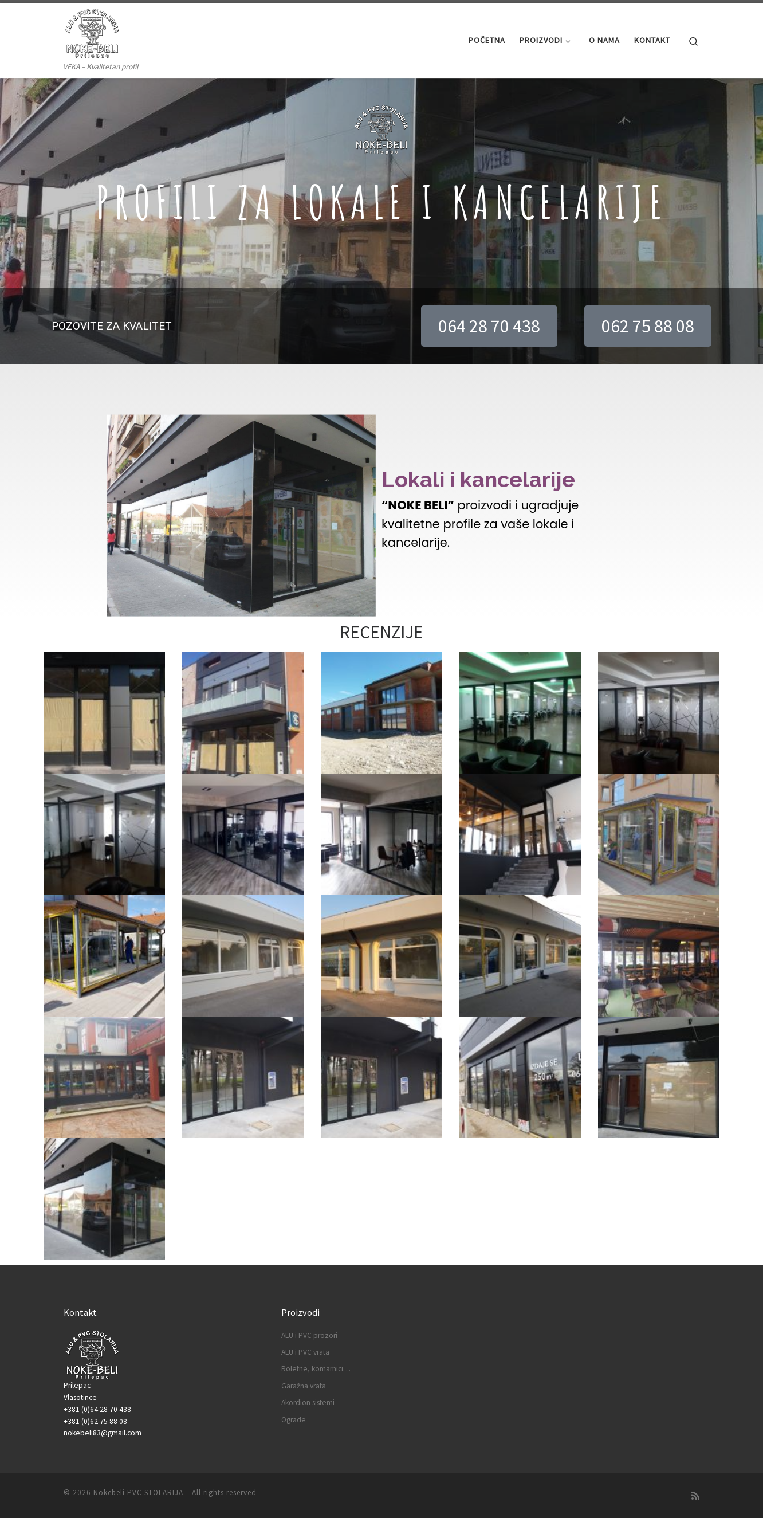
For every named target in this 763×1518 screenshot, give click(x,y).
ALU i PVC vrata (305, 1352)
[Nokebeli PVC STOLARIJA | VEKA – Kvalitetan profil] (92, 32)
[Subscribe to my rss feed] (695, 1496)
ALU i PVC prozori (309, 1335)
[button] (489, 326)
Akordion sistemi (308, 1402)
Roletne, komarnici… (316, 1369)
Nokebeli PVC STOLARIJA (138, 1492)
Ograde (293, 1420)
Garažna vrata (303, 1386)
